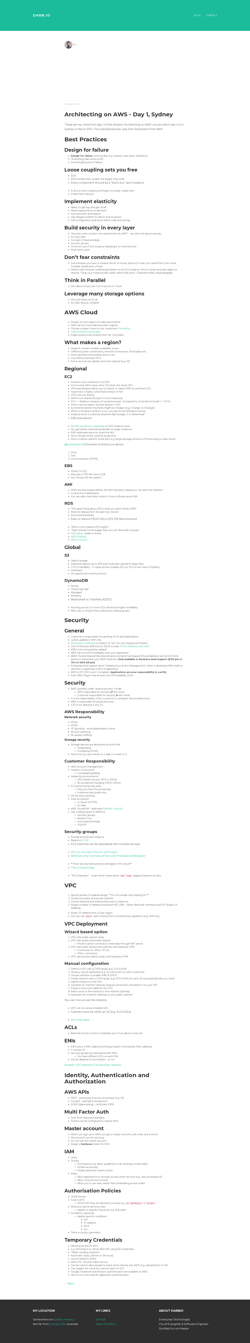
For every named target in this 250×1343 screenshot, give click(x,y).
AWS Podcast (78, 536)
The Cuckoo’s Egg (82, 867)
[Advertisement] (125, 75)
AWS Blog (76, 533)
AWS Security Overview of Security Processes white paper (108, 855)
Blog (197, 15)
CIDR (85, 840)
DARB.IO (41, 15)
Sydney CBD (58, 1324)
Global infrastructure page (85, 331)
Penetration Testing (82, 643)
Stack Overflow (106, 1324)
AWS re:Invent (79, 539)
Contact (211, 15)
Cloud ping (124, 328)
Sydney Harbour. (64, 1319)
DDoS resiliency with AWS (135, 646)
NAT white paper (80, 1019)
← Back (69, 1283)
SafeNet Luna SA (113, 808)
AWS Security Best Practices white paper (94, 852)
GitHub (100, 1319)
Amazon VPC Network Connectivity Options (92, 1064)
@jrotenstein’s (73, 444)
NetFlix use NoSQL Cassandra (87, 426)
